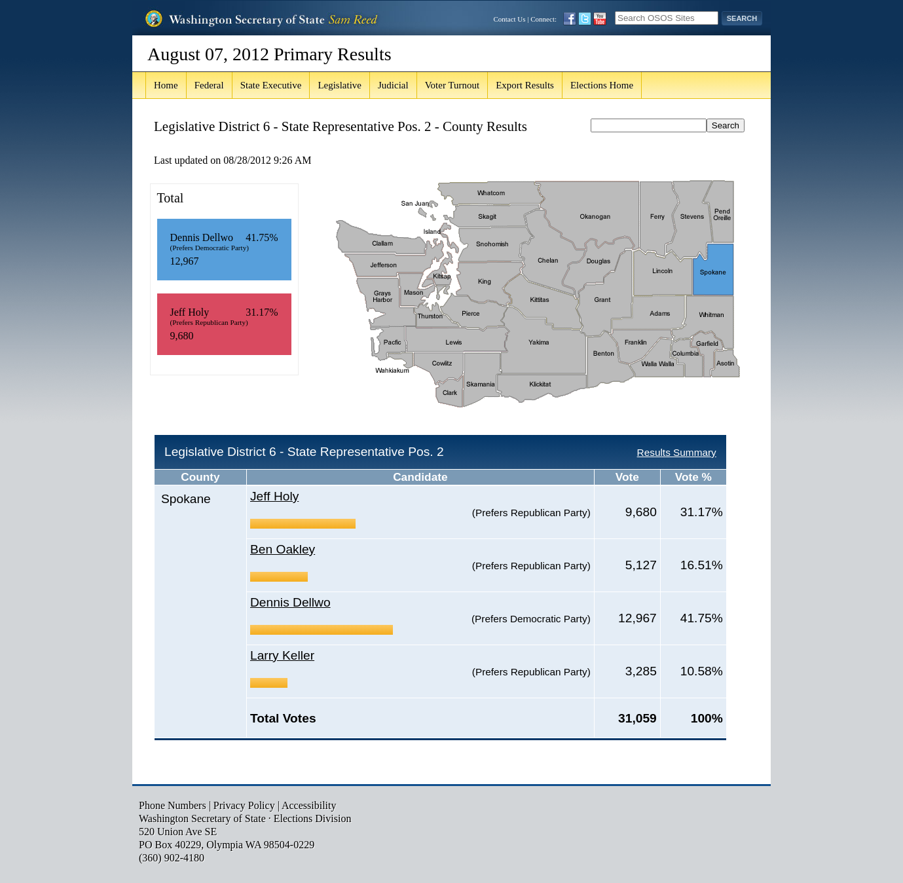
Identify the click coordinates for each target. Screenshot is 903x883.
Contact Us (509, 19)
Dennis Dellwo (290, 602)
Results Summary (676, 452)
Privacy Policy (244, 805)
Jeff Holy (274, 496)
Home (166, 85)
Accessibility (309, 805)
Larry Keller (282, 655)
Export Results (525, 85)
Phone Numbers (172, 805)
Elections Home (601, 85)
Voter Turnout (452, 85)
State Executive (271, 85)
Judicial (393, 85)
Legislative (339, 85)
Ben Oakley (282, 549)
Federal (209, 85)
